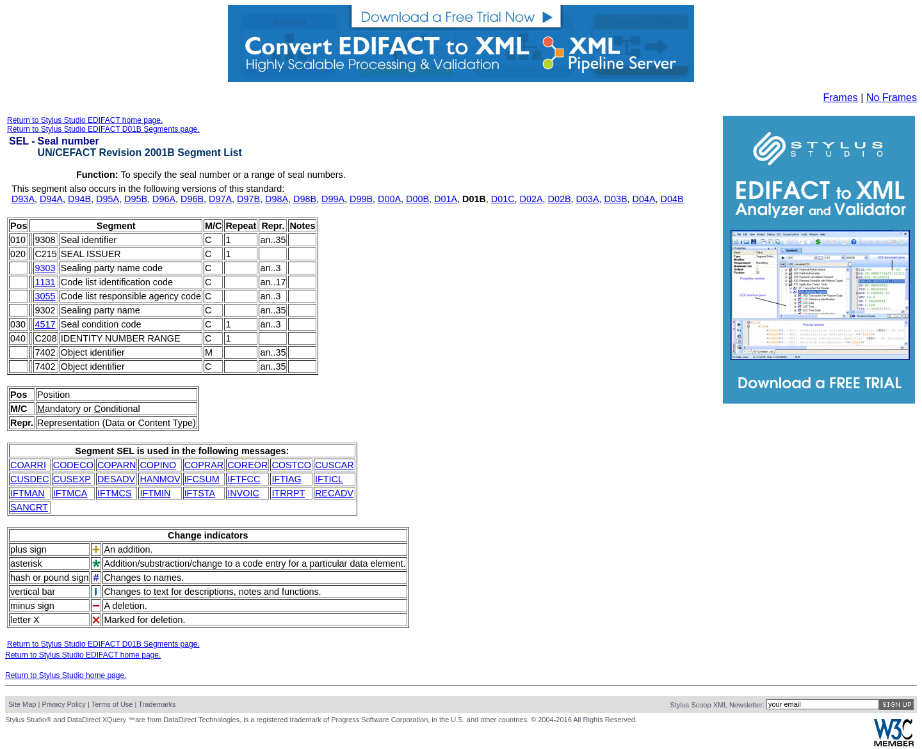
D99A (332, 199)
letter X (25, 620)
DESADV (116, 479)
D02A (531, 199)
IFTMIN (155, 493)
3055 (45, 296)
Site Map (22, 704)
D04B (672, 199)
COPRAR (204, 465)
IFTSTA (200, 493)
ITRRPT (288, 493)
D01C (503, 199)
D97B (248, 199)
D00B (417, 199)
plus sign (28, 549)
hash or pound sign (49, 577)
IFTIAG (286, 479)
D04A (644, 199)
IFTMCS (114, 493)
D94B (79, 199)
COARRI (28, 465)
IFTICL (329, 479)
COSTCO (291, 465)
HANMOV (160, 479)
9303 (45, 268)
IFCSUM (202, 479)
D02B (559, 199)
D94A (51, 199)
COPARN (116, 465)
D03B (615, 199)
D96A (163, 199)
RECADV (334, 493)
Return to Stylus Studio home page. (65, 675)
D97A (220, 199)
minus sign (32, 606)
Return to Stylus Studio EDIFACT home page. (85, 120)
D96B (192, 199)
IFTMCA (70, 493)
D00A (389, 199)
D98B (304, 199)
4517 (45, 324)
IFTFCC (243, 479)
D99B (361, 199)
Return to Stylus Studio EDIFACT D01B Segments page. (103, 129)
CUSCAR (334, 465)
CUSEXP (72, 479)
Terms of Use (112, 704)
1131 (45, 282)
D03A (587, 199)
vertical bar (32, 592)
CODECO (73, 465)
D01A (445, 199)
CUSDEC (29, 479)
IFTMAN (27, 493)
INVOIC (243, 493)
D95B (135, 199)
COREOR (247, 465)
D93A (23, 199)
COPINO (158, 465)
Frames (840, 97)
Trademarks (156, 704)
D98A (276, 199)
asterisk (26, 563)
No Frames (891, 97)
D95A (107, 199)
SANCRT (29, 507)
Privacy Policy (63, 704)
